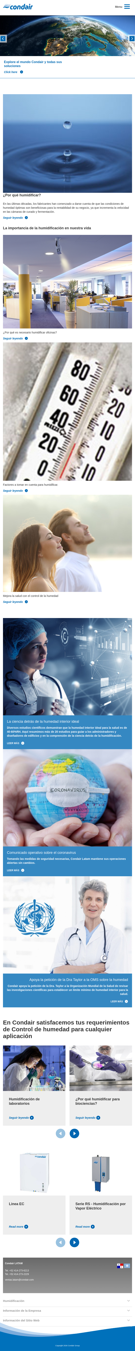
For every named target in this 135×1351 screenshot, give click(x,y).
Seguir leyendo (15, 217)
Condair (18, 7)
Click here (13, 72)
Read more (18, 1227)
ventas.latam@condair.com (19, 1279)
